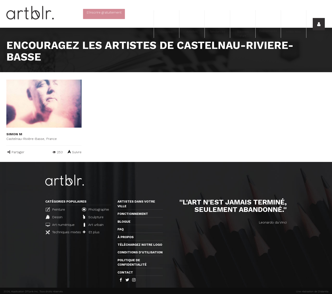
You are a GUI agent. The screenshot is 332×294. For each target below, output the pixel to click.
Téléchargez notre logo (140, 245)
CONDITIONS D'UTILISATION (140, 252)
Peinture (55, 209)
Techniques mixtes (62, 232)
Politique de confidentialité (132, 262)
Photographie (95, 209)
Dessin (54, 217)
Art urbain (93, 224)
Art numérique (60, 225)
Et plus (91, 232)
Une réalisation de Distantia (312, 291)
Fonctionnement (133, 214)
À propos (126, 237)
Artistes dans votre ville (136, 204)
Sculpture (93, 217)
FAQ (121, 229)
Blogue (124, 222)
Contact (125, 272)
